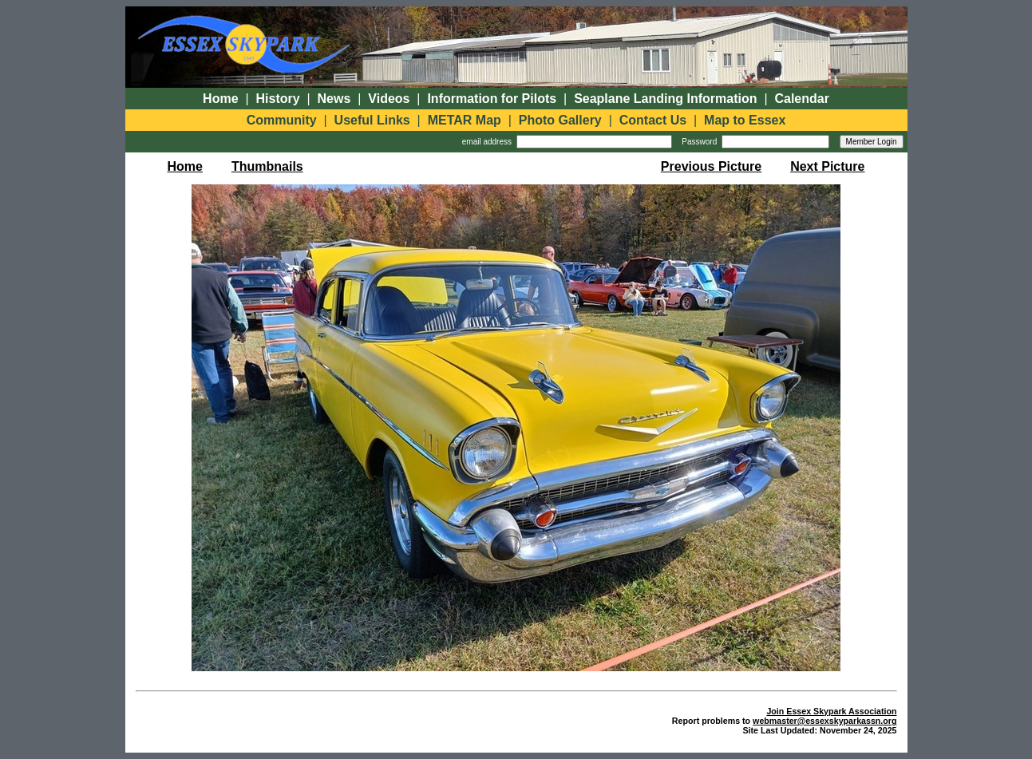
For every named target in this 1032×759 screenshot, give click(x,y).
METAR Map (464, 120)
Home (220, 98)
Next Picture (827, 166)
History (278, 98)
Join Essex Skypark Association (831, 711)
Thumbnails (267, 166)
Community (282, 120)
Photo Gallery (560, 120)
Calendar (801, 98)
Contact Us (652, 120)
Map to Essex (744, 120)
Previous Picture (711, 166)
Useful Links (372, 120)
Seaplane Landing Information (665, 98)
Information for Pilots (491, 98)
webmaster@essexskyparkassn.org (824, 720)
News (334, 98)
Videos (388, 98)
